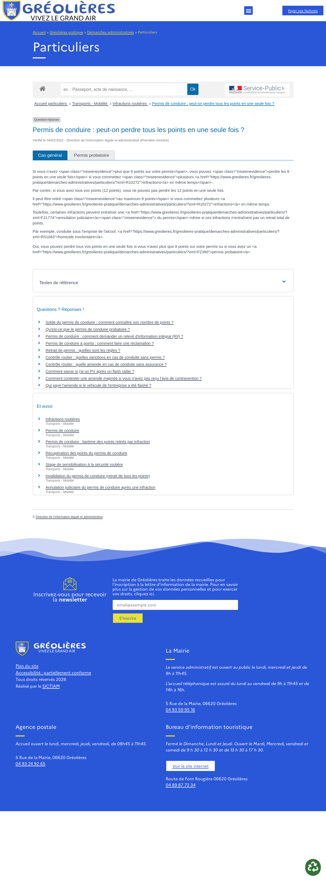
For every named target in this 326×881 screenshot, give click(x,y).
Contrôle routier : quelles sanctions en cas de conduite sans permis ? (105, 357)
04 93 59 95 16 (180, 709)
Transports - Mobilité (90, 103)
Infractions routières (130, 103)
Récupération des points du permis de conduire (86, 453)
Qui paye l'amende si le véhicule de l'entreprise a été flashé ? (98, 385)
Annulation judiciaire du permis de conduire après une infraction (101, 487)
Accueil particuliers (51, 103)
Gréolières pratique (66, 32)
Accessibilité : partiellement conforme (53, 672)
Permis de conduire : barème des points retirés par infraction (98, 441)
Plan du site (27, 665)
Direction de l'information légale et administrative (69, 517)
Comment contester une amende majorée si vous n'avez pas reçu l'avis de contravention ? (124, 378)
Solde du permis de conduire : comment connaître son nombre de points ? (110, 322)
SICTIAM (51, 686)
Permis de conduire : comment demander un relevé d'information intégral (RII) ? (114, 336)
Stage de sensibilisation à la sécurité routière (84, 464)
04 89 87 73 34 (181, 785)
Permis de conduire (62, 430)
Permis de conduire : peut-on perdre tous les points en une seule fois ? (213, 103)
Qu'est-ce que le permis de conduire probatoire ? (88, 329)
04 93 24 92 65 (30, 763)
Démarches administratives (110, 32)
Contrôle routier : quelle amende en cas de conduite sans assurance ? (106, 364)
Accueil (39, 32)
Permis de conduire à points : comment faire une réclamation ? (100, 343)
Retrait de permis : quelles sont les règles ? (83, 350)
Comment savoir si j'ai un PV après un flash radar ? (90, 371)
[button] (248, 10)
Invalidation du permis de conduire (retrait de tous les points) (98, 476)
